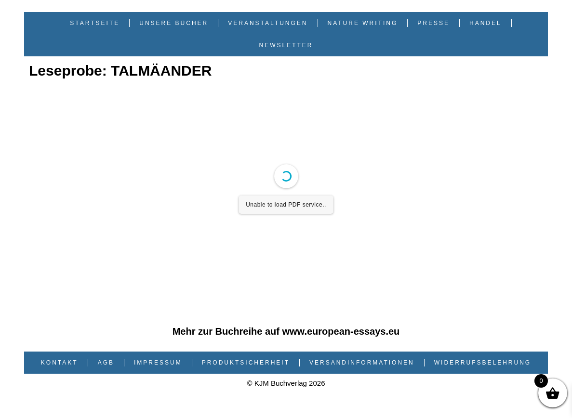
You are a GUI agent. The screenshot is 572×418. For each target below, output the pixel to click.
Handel (485, 23)
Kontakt (59, 362)
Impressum (158, 362)
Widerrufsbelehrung (482, 362)
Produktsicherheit (246, 362)
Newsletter (286, 45)
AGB (106, 362)
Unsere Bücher (173, 23)
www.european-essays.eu (341, 331)
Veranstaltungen (267, 23)
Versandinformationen (361, 362)
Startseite (95, 23)
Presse (433, 23)
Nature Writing (363, 23)
